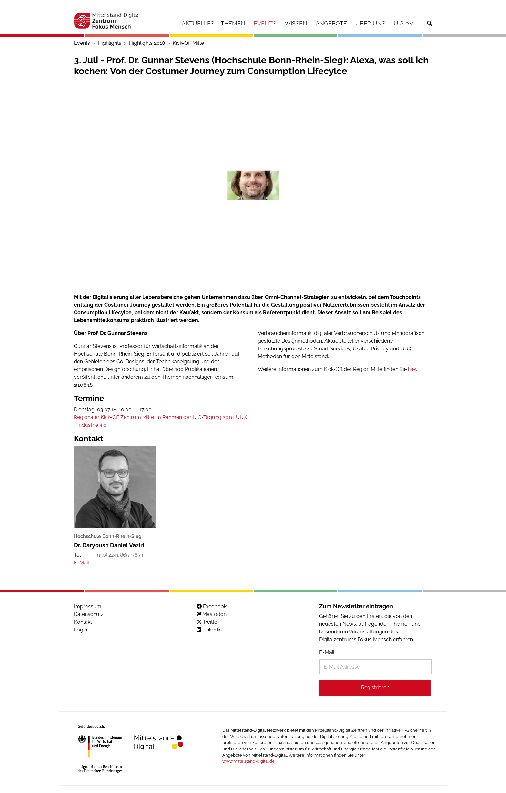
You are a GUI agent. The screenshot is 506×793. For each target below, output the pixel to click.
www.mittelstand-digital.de (248, 761)
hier (412, 369)
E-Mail (326, 652)
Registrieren (375, 687)
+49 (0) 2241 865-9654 (117, 555)
